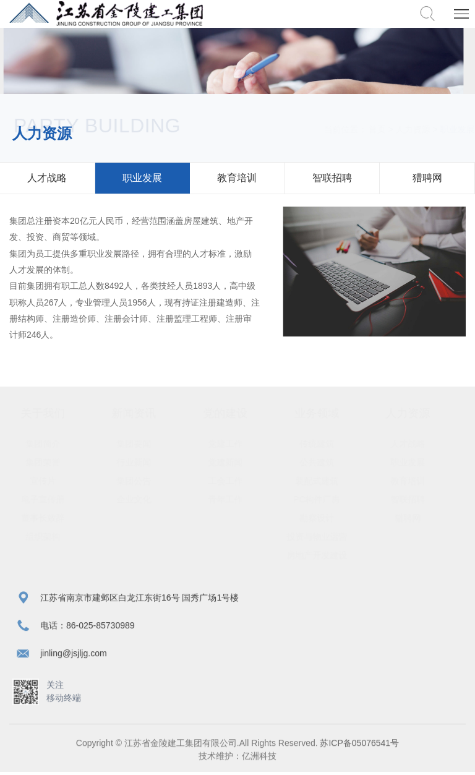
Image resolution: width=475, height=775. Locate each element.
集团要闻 (146, 443)
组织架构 (54, 536)
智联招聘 (332, 178)
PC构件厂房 (328, 499)
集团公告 (146, 481)
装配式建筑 (328, 481)
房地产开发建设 (328, 555)
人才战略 (47, 178)
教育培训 (237, 178)
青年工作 (237, 499)
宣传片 (54, 481)
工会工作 (237, 481)
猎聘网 (427, 178)
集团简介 (54, 443)
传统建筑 (328, 443)
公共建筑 (328, 462)
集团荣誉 (54, 462)
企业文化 (146, 499)
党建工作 (237, 443)
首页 (365, 129)
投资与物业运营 (328, 536)
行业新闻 (146, 462)
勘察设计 (328, 518)
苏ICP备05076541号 (359, 745)
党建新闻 (237, 462)
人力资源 (400, 129)
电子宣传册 (54, 499)
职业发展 (142, 178)
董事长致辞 (54, 518)
